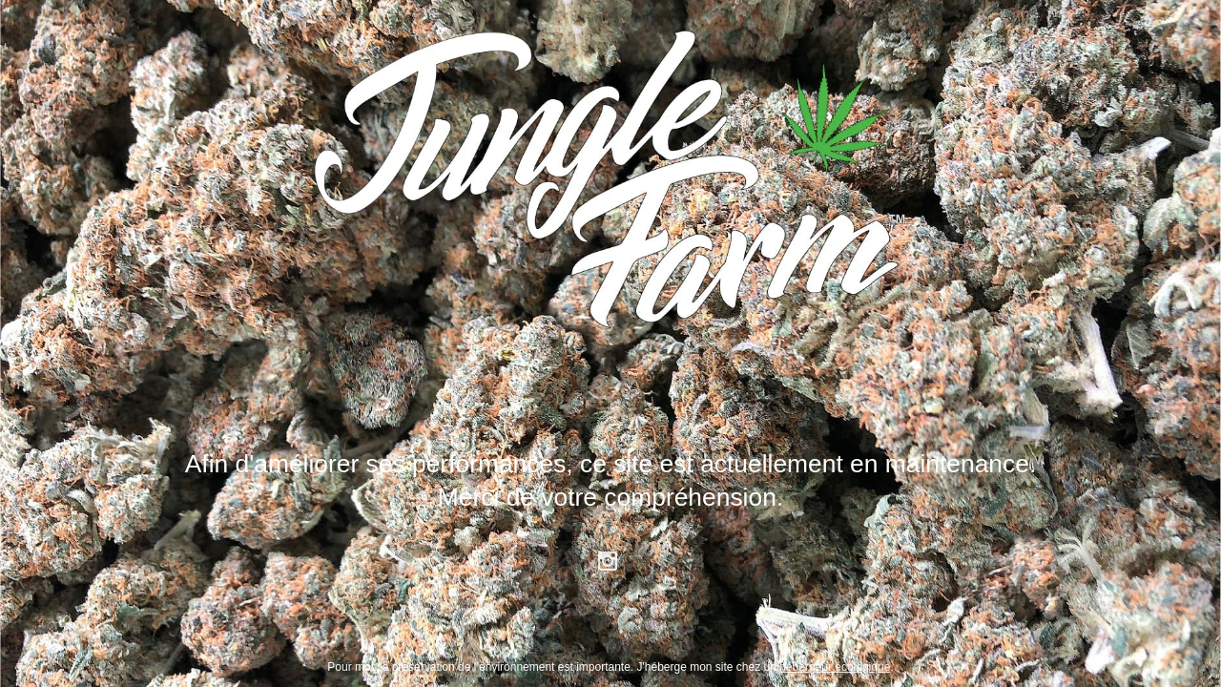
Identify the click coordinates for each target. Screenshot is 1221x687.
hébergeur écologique (834, 667)
